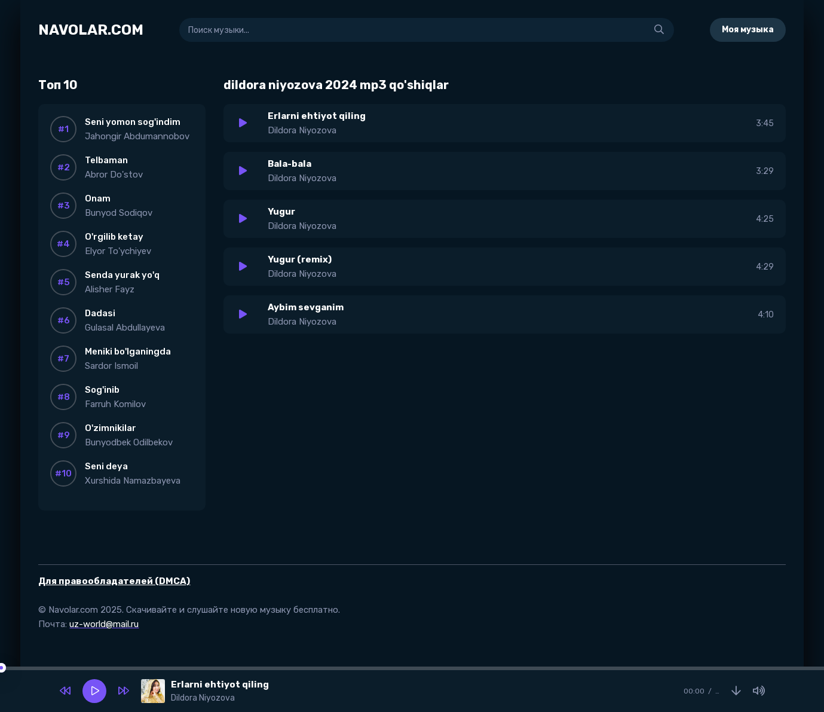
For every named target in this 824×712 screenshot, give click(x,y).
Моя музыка (748, 30)
